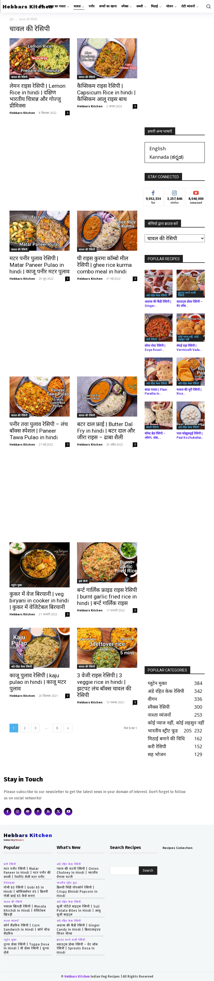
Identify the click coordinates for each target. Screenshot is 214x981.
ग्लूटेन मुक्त (16, 585)
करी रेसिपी (151, 339)
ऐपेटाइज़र (9, 883)
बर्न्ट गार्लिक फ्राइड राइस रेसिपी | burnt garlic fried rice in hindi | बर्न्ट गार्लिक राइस (107, 596)
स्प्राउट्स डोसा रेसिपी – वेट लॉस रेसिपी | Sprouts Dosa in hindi (77, 948)
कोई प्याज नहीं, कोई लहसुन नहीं (188, 338)
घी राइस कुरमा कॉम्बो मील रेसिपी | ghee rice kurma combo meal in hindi (104, 265)
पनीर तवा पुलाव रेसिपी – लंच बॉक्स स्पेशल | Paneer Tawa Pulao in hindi (38, 431)
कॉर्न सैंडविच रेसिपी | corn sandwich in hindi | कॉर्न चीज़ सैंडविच (27, 929)
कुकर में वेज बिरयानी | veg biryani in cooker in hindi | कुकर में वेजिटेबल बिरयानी (39, 600)
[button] (207, 6)
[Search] (148, 870)
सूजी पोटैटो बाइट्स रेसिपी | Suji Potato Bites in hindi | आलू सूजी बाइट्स (79, 910)
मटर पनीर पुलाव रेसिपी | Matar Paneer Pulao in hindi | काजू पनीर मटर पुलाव (39, 265)
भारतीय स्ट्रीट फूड (67, 883)
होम (11, 19)
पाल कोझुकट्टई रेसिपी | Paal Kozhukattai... (190, 435)
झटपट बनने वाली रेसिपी (187, 294)
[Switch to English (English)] (157, 148)
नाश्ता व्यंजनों (11, 921)
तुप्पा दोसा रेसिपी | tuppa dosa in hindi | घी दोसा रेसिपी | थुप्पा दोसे (26, 948)
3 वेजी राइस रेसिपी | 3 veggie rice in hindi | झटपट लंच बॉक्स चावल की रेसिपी (104, 685)
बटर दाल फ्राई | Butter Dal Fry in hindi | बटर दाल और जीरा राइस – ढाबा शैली (106, 431)
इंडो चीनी (83, 581)
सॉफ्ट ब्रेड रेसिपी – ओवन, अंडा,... (155, 435)
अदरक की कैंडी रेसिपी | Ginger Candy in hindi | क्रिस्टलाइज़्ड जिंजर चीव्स (79, 929)
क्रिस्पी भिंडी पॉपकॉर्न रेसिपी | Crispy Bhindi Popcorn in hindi (77, 891)
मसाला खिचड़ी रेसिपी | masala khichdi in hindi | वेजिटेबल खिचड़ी (25, 910)
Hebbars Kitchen (22, 113)
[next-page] (68, 728)
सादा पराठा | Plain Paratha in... (156, 392)
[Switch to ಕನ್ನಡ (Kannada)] (166, 157)
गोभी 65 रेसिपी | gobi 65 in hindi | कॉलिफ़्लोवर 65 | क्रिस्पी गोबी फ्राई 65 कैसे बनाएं (26, 891)
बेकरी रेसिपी (152, 427)
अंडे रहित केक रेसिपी (21, 666)
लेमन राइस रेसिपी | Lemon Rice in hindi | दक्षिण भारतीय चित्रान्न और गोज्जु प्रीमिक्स (37, 96)
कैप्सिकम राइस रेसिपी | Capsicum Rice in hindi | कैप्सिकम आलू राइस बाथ (106, 92)
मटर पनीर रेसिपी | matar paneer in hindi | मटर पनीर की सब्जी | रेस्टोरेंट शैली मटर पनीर (27, 873)
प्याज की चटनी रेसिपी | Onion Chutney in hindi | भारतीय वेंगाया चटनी (78, 873)
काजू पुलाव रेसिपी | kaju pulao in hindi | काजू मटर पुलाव (37, 682)
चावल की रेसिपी (19, 77)
